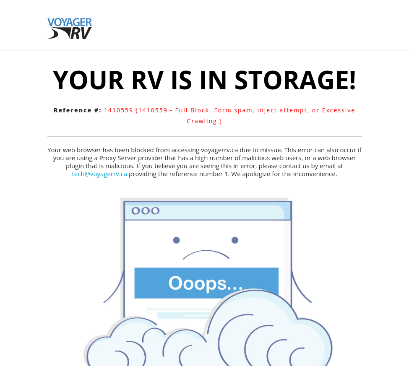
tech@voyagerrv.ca (99, 173)
